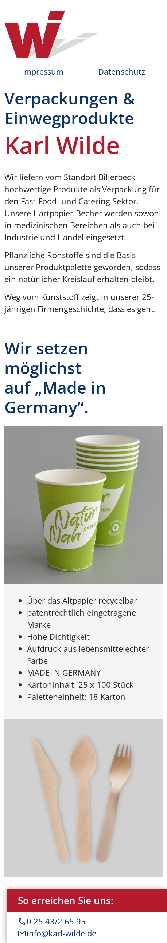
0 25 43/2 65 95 (87, 921)
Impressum (42, 71)
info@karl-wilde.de (87, 933)
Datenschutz (121, 71)
